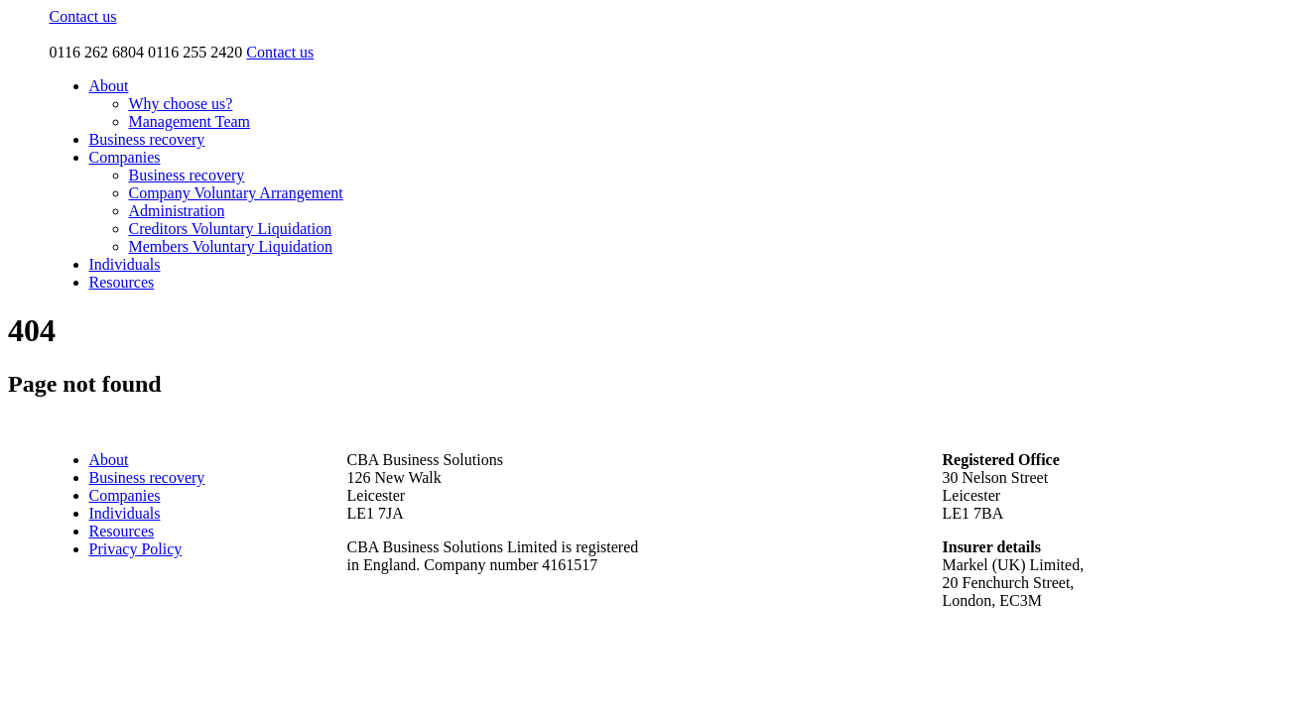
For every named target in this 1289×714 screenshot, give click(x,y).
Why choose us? (181, 103)
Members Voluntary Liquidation (231, 246)
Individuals (125, 264)
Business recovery (147, 139)
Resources (122, 282)
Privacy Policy (136, 548)
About (109, 85)
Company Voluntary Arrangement (236, 192)
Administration (177, 210)
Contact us (83, 16)
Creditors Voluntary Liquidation (230, 228)
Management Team (190, 121)
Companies (125, 157)
